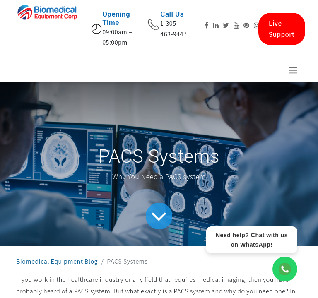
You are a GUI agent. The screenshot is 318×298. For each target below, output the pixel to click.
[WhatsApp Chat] (284, 269)
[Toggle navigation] (293, 70)
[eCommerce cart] (273, 70)
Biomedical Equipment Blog (57, 261)
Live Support (282, 29)
